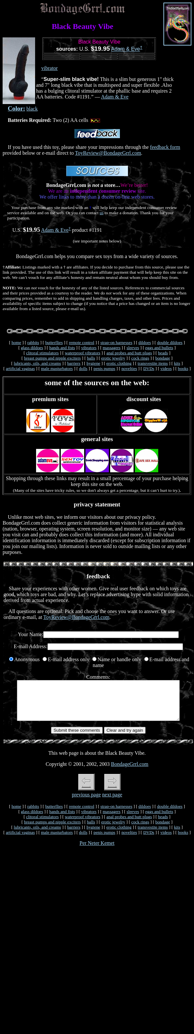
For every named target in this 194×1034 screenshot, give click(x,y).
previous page (86, 802)
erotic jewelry (113, 358)
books (183, 368)
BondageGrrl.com (129, 772)
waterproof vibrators (82, 352)
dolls (83, 368)
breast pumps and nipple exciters (52, 358)
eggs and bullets (159, 347)
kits (177, 363)
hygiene (93, 363)
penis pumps (104, 368)
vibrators (89, 347)
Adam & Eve (125, 49)
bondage (162, 358)
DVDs (148, 368)
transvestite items (153, 363)
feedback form (165, 147)
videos (166, 368)
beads (163, 352)
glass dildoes (32, 347)
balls (91, 358)
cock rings (140, 358)
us (102, 212)
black (32, 108)
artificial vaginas (20, 368)
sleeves (133, 347)
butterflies (54, 342)
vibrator (49, 68)
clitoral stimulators (42, 352)
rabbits (33, 342)
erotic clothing (118, 363)
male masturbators (57, 368)
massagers (112, 347)
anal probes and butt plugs (129, 352)
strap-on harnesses (116, 342)
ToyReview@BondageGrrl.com (108, 153)
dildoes (144, 342)
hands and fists (62, 347)
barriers (74, 363)
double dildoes (169, 342)
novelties (129, 368)
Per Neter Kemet (97, 851)
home (16, 342)
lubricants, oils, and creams (37, 363)
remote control (81, 342)
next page (112, 802)
